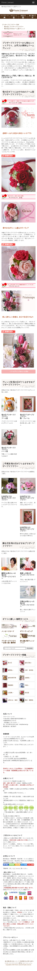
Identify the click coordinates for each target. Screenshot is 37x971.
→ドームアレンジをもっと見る (18, 371)
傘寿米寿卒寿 (9, 677)
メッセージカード (7, 631)
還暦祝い (7, 670)
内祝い (24, 685)
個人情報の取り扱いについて (12, 961)
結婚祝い (24, 677)
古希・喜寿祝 (26, 670)
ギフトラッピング (26, 631)
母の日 (7, 662)
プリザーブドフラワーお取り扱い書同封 (8, 642)
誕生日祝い (25, 662)
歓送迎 (24, 692)
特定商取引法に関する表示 (26, 961)
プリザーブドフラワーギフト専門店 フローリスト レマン (18, 963)
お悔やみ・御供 (9, 700)
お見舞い (7, 692)
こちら (16, 868)
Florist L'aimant (7, 2)
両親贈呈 (7, 685)
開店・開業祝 (26, 700)
